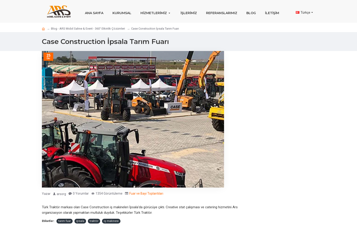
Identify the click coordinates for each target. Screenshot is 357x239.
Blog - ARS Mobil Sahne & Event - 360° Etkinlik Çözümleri (88, 28)
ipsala (80, 221)
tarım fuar (64, 221)
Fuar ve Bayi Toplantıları (146, 193)
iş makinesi (111, 221)
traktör (94, 221)
